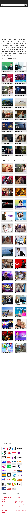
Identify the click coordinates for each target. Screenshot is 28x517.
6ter (9, 462)
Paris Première (14, 466)
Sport (3, 505)
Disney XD (9, 484)
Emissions (4, 503)
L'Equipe (9, 479)
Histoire (14, 488)
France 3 (14, 448)
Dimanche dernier (20, 510)
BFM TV (19, 471)
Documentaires (6, 509)
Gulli (14, 479)
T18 (19, 466)
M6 (9, 453)
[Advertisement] (14, 22)
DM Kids (14, 484)
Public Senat (9, 488)
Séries (3, 499)
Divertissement (6, 497)
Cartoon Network (3, 484)
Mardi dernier (19, 507)
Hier (16, 499)
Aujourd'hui (18, 497)
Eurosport (3, 479)
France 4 (14, 457)
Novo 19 (3, 471)
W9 (19, 453)
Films (3, 501)
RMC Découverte (14, 462)
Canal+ (19, 448)
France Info (9, 471)
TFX (9, 457)
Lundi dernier (19, 509)
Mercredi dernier (20, 505)
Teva (9, 466)
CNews (14, 471)
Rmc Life (3, 466)
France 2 (9, 448)
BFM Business (3, 475)
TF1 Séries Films (3, 462)
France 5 (3, 453)
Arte (14, 453)
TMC (3, 457)
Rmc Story (19, 462)
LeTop (19, 484)
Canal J (19, 479)
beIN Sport (19, 475)
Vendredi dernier (20, 501)
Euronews (9, 475)
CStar (19, 457)
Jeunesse (4, 507)
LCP (3, 488)
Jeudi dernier (19, 503)
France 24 (14, 475)
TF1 (3, 448)
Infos (3, 512)
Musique (4, 510)
